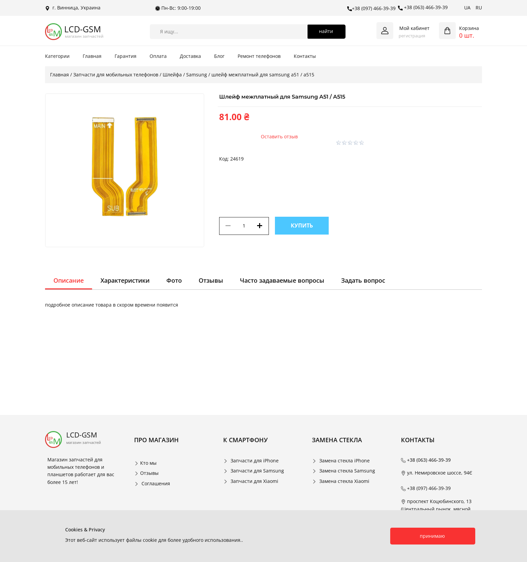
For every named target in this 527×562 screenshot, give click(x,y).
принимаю (432, 536)
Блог (219, 56)
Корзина (469, 28)
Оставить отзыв (279, 136)
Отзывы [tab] (211, 280)
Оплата (158, 56)
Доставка (190, 56)
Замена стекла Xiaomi (344, 481)
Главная (92, 56)
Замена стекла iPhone (344, 460)
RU (479, 7)
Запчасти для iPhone (255, 460)
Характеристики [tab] (125, 280)
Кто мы (148, 463)
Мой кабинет (414, 28)
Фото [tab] (174, 280)
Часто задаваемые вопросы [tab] (282, 280)
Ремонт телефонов (259, 56)
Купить (302, 225)
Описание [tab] (68, 280)
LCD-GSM (82, 29)
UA (467, 7)
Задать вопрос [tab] (363, 280)
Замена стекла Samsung (347, 470)
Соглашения (155, 483)
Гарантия (125, 56)
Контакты (305, 56)
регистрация (412, 36)
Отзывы (149, 473)
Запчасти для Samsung (257, 470)
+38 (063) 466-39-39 (423, 7)
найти (326, 31)
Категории (57, 56)
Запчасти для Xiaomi (254, 481)
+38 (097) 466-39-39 (371, 8)
